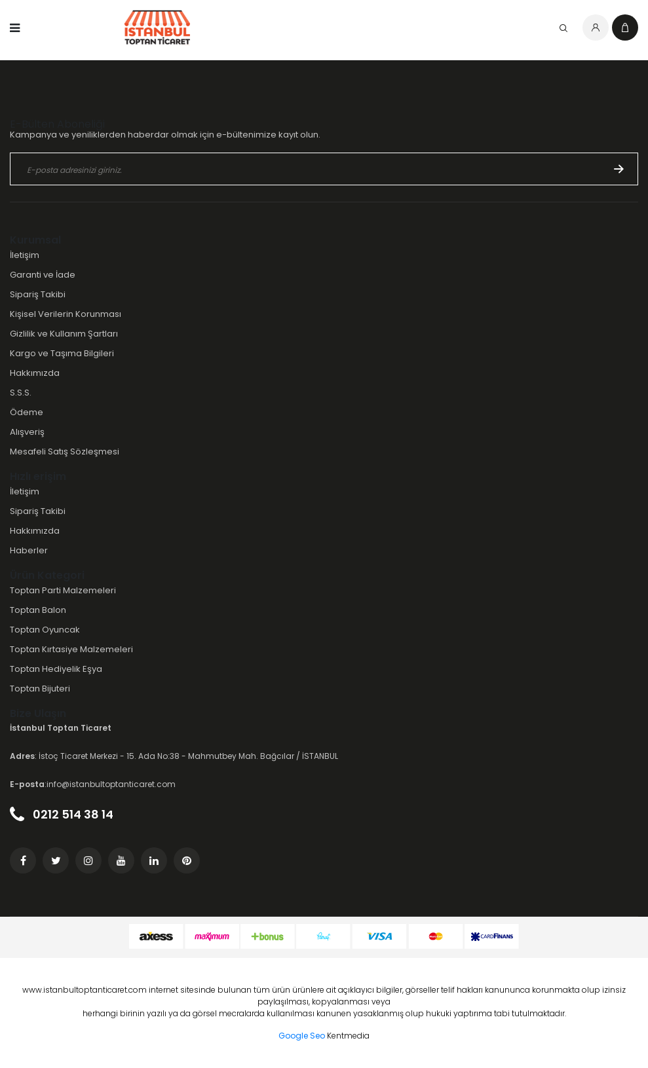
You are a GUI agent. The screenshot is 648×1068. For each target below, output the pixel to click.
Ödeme (26, 412)
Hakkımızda (35, 373)
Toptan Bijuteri (40, 688)
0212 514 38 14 (61, 814)
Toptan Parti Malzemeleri (63, 590)
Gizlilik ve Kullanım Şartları (64, 333)
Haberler (29, 550)
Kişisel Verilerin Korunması (65, 314)
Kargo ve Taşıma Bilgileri (62, 353)
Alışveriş (27, 432)
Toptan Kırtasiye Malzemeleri (71, 649)
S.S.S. (20, 392)
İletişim (24, 255)
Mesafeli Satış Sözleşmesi (64, 451)
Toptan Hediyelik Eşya (56, 669)
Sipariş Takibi (38, 294)
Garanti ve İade (42, 274)
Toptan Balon (38, 610)
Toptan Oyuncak (45, 629)
